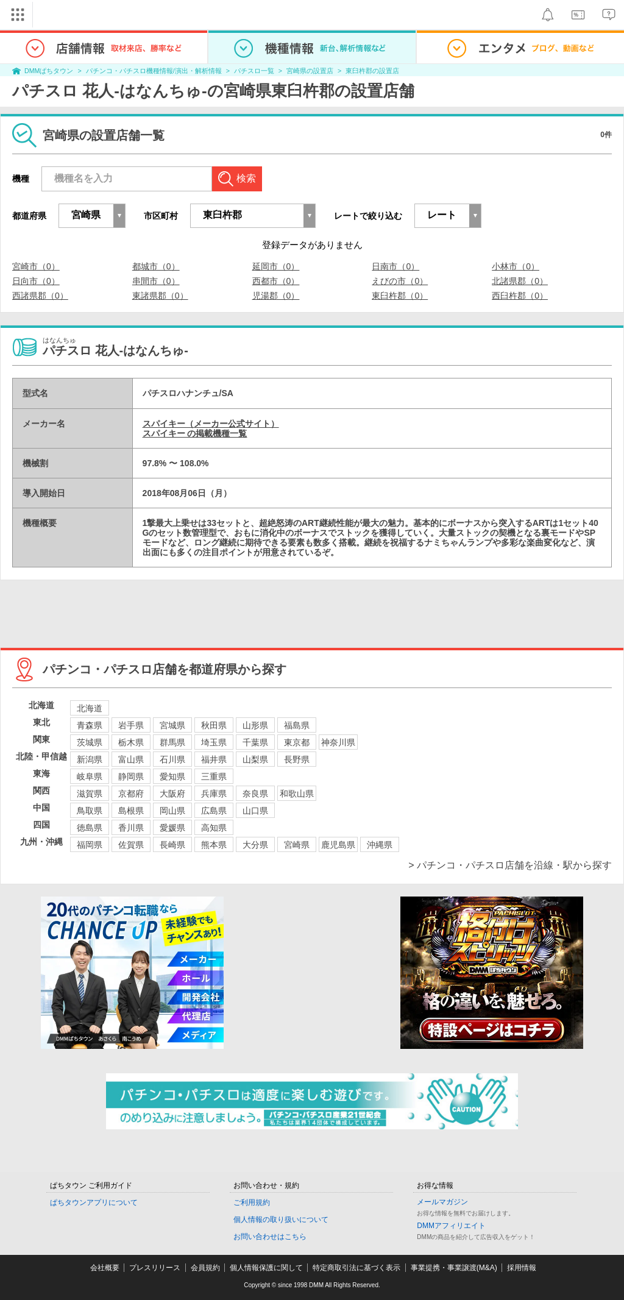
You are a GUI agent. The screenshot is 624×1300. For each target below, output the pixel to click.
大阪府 (172, 793)
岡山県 (172, 810)
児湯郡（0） (276, 295)
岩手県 (131, 725)
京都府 (131, 793)
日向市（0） (36, 281)
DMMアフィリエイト (451, 1225)
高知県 (214, 828)
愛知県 (172, 776)
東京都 (297, 742)
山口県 (255, 810)
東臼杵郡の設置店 (372, 70)
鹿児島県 (338, 845)
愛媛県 (172, 828)
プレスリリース (154, 1267)
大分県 (255, 845)
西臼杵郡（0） (520, 295)
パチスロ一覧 (254, 70)
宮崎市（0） (36, 266)
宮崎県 (297, 845)
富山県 (131, 759)
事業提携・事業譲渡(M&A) (454, 1267)
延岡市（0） (276, 266)
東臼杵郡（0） (400, 295)
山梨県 (255, 759)
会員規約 (205, 1267)
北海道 (89, 708)
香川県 (131, 828)
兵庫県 (214, 793)
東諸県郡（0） (160, 295)
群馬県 (172, 742)
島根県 (131, 810)
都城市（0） (156, 266)
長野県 (297, 759)
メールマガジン (442, 1202)
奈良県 (255, 793)
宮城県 (172, 725)
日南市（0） (395, 266)
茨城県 (89, 742)
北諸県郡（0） (520, 281)
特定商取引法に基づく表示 (356, 1267)
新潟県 (89, 759)
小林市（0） (515, 266)
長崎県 (172, 845)
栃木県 (131, 742)
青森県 (89, 725)
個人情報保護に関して (266, 1267)
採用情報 (521, 1267)
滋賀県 (89, 793)
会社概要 (104, 1267)
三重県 (214, 776)
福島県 (297, 725)
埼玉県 (214, 742)
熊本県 (214, 845)
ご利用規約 (251, 1202)
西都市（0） (276, 281)
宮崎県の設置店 (309, 70)
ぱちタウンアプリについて (94, 1202)
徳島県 (89, 828)
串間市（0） (156, 281)
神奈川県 (338, 742)
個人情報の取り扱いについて (280, 1219)
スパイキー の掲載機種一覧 (195, 433)
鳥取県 (89, 810)
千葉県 (255, 742)
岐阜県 (89, 776)
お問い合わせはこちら (270, 1236)
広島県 (214, 810)
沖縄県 (379, 845)
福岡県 (89, 845)
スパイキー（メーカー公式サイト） (211, 423)
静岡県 (131, 776)
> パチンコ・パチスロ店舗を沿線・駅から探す (510, 865)
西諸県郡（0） (40, 295)
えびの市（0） (400, 281)
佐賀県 (131, 845)
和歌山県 (297, 793)
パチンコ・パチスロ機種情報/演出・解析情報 (154, 70)
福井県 (214, 759)
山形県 (255, 725)
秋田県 (214, 725)
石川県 (172, 759)
